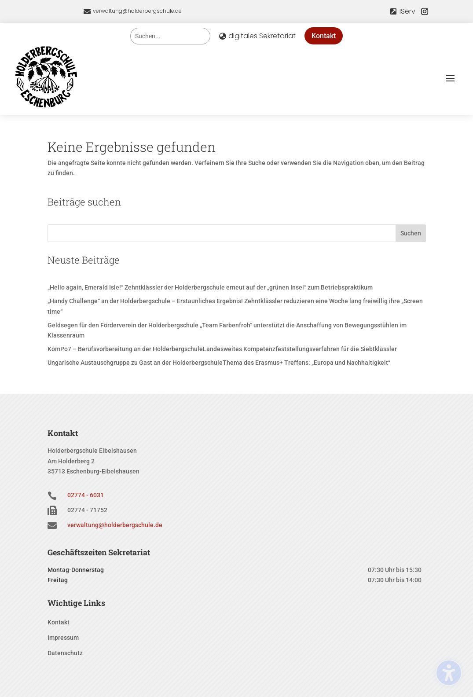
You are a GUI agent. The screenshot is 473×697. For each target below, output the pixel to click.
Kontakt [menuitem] (59, 622)
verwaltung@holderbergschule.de (137, 11)
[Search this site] (170, 36)
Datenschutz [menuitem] (65, 653)
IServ (407, 11)
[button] (450, 78)
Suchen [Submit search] (410, 233)
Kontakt (324, 36)
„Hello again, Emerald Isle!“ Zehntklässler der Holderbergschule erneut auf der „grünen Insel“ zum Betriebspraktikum (210, 287)
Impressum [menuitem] (63, 638)
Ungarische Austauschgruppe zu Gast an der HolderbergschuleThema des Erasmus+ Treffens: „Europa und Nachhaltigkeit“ (219, 362)
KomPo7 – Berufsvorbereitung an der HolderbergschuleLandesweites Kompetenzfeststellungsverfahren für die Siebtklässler (222, 348)
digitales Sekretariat (262, 36)
